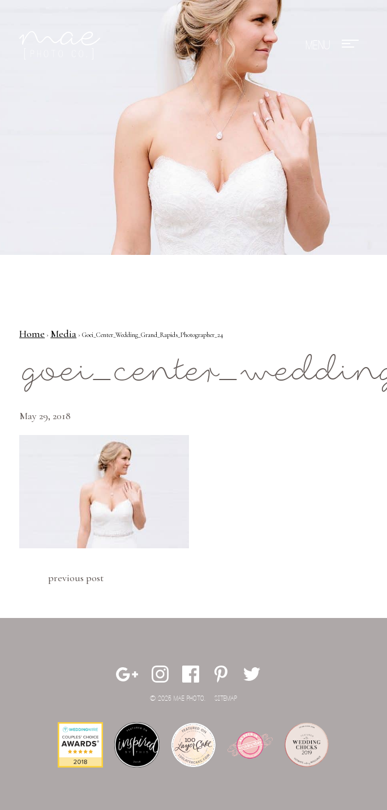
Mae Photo (61, 45)
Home (32, 333)
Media (63, 333)
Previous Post (76, 578)
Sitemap (225, 698)
